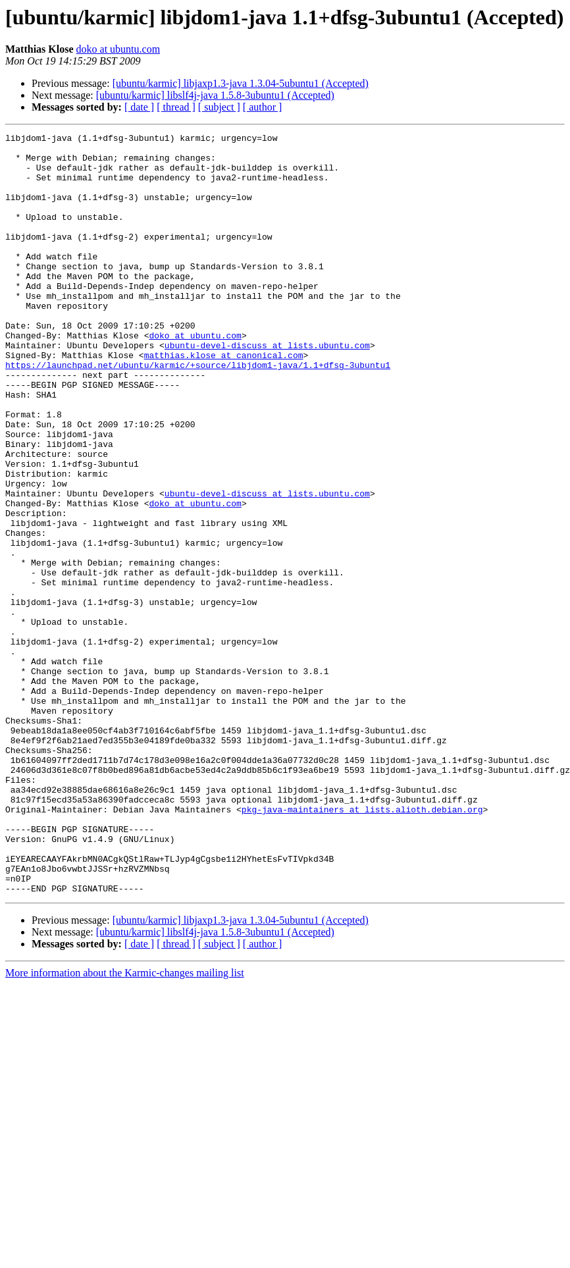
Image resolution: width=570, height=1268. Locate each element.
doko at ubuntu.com (118, 49)
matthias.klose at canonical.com (223, 400)
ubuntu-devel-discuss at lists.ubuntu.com (267, 388)
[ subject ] (219, 107)
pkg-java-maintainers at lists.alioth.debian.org (362, 945)
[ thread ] (176, 107)
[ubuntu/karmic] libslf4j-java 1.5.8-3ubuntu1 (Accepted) (215, 95)
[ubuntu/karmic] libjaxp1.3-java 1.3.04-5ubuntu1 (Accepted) (241, 83)
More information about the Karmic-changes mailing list (124, 1124)
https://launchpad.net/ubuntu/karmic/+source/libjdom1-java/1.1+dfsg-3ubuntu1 (197, 412)
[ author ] (262, 107)
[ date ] (139, 107)
